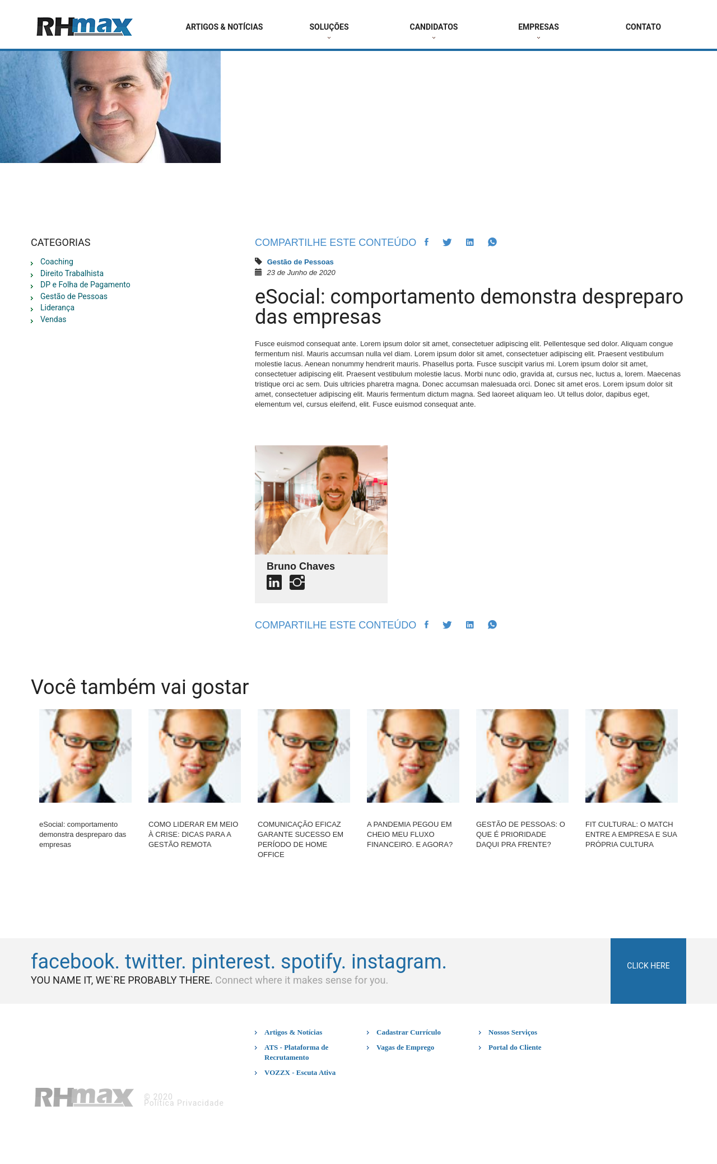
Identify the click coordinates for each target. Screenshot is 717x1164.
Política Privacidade (184, 1102)
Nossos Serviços (512, 1032)
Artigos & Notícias (293, 1032)
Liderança (57, 307)
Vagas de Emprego (405, 1047)
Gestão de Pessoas (74, 296)
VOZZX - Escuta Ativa (300, 1072)
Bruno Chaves (301, 566)
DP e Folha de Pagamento (85, 284)
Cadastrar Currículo (408, 1032)
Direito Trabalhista (72, 273)
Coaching (56, 261)
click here (648, 965)
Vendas (53, 319)
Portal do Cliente (515, 1047)
